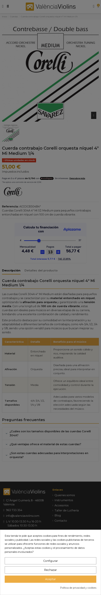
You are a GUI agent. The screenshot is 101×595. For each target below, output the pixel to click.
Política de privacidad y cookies (78, 587)
